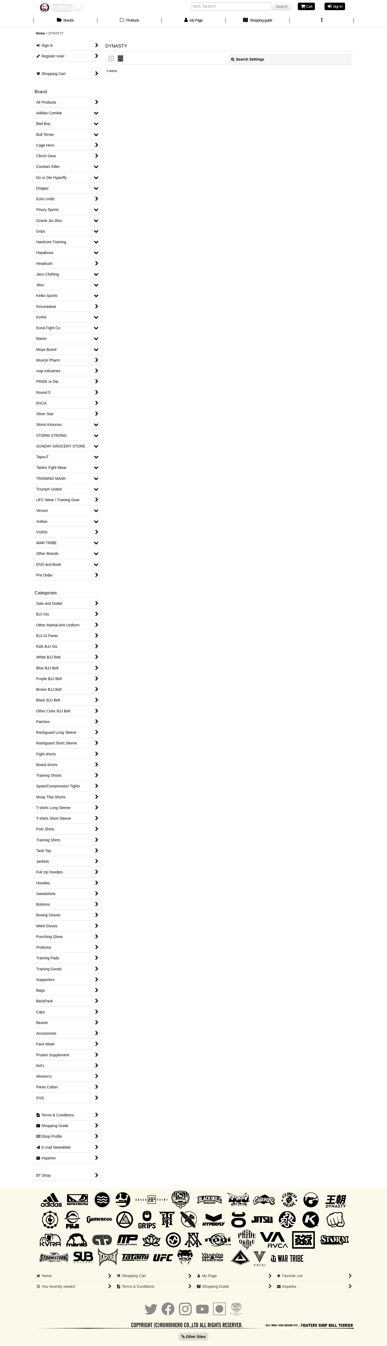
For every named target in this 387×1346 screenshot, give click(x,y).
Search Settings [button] (247, 59)
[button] (322, 21)
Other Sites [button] (193, 1337)
